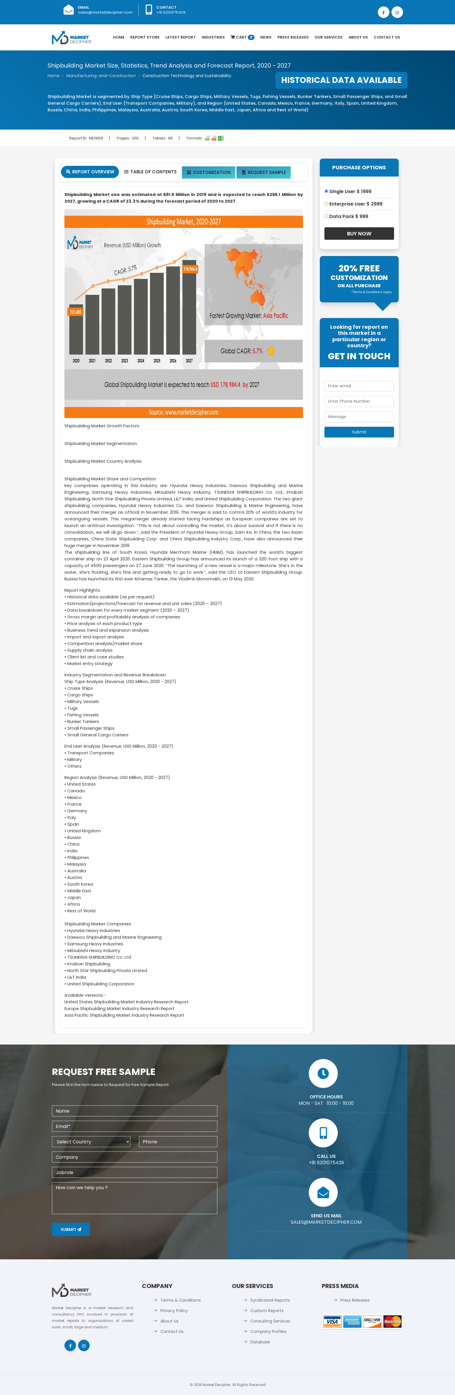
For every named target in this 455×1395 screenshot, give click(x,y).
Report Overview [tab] (90, 172)
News (266, 37)
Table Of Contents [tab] (150, 172)
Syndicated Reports (270, 1300)
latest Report (180, 37)
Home (118, 37)
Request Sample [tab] (263, 172)
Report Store (145, 37)
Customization (209, 172)
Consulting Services (270, 1321)
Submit (71, 1229)
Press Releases (293, 37)
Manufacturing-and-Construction (101, 76)
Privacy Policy (174, 1311)
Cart (242, 37)
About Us (358, 37)
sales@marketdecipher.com (105, 12)
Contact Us (387, 37)
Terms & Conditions (180, 1300)
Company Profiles (268, 1331)
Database (260, 1342)
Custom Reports (267, 1311)
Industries (213, 37)
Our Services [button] (329, 37)
